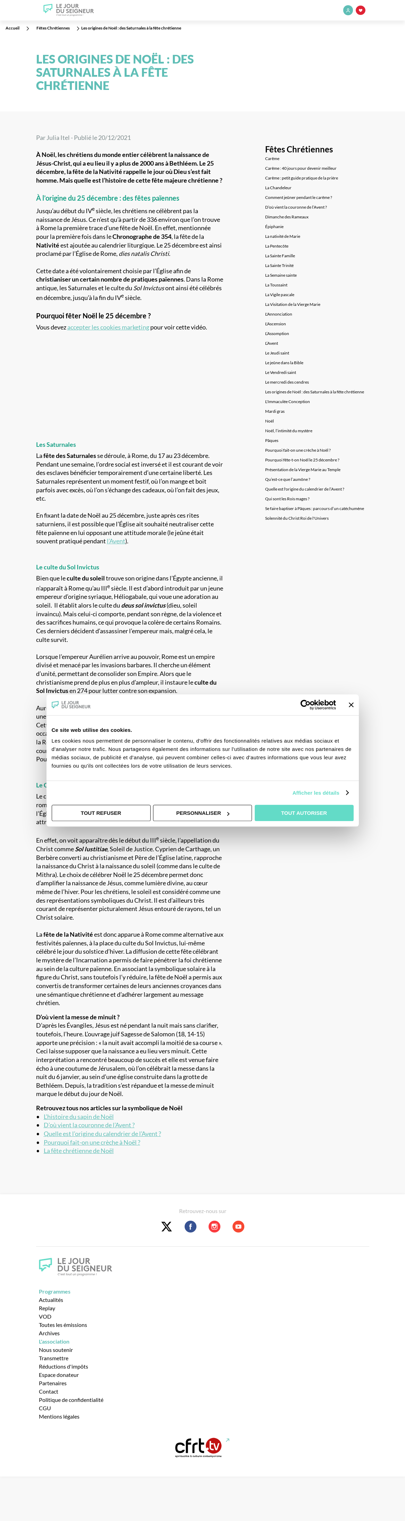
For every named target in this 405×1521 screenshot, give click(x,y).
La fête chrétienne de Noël (79, 1150)
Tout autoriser (304, 813)
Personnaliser (202, 813)
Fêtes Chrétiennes (299, 149)
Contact (48, 1391)
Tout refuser (101, 813)
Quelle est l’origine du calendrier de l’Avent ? (102, 1133)
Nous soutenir (56, 1349)
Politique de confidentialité (71, 1399)
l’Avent (116, 541)
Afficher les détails (316, 793)
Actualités (51, 1299)
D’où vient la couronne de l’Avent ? (89, 1125)
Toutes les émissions (63, 1324)
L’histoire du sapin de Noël (79, 1116)
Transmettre (53, 1358)
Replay (47, 1308)
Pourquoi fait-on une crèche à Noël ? (92, 1142)
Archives (49, 1333)
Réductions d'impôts (63, 1366)
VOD (45, 1316)
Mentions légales (59, 1416)
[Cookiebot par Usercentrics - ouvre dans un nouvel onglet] (305, 705)
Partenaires (53, 1383)
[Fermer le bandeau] (351, 704)
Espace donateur (59, 1374)
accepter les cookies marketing (108, 327)
